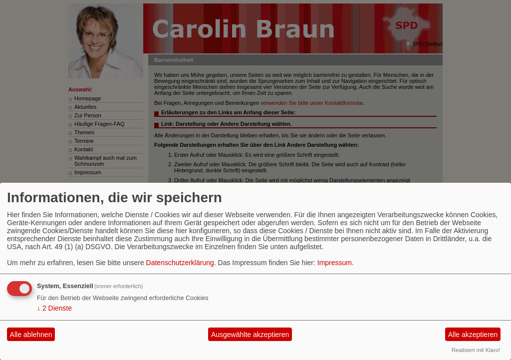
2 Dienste (54, 308)
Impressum (334, 263)
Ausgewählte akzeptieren (250, 335)
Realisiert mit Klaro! (476, 350)
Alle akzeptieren (473, 335)
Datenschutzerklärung (180, 263)
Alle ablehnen (31, 335)
